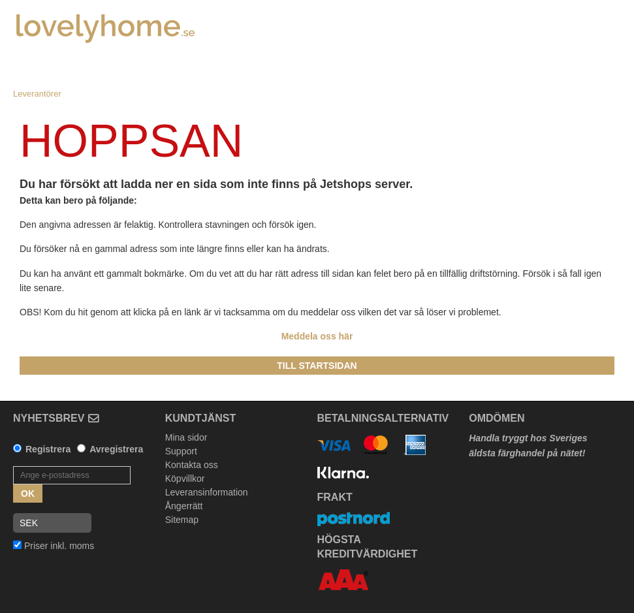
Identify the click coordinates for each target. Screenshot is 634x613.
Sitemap (181, 519)
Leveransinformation (206, 492)
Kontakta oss (191, 465)
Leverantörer (37, 94)
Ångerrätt (184, 506)
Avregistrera (116, 449)
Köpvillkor (185, 478)
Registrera (48, 449)
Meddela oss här (317, 336)
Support (181, 451)
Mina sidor (186, 437)
